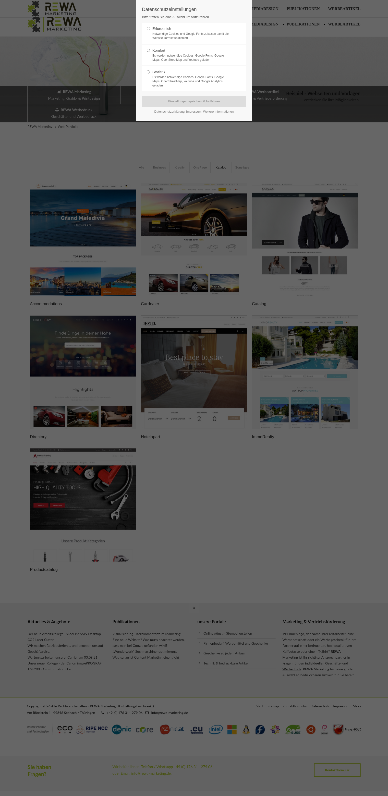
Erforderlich (192, 33)
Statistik (192, 78)
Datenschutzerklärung (169, 111)
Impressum (194, 111)
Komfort (192, 55)
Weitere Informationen (218, 111)
